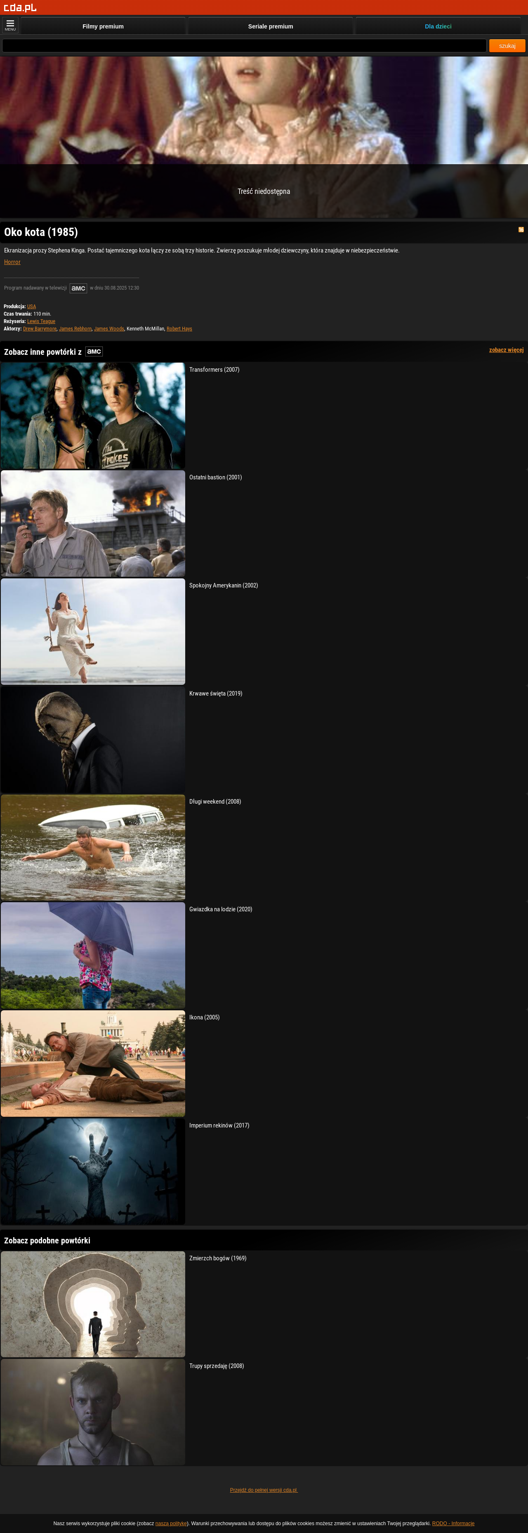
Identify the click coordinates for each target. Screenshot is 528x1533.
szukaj (507, 45)
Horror (12, 262)
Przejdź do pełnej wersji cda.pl (264, 1490)
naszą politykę (171, 1523)
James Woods (109, 328)
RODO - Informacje (453, 1523)
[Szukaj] (244, 45)
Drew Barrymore (40, 328)
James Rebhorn (75, 328)
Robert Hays (179, 328)
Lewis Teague (41, 321)
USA (31, 306)
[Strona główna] (20, 8)
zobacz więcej (506, 350)
